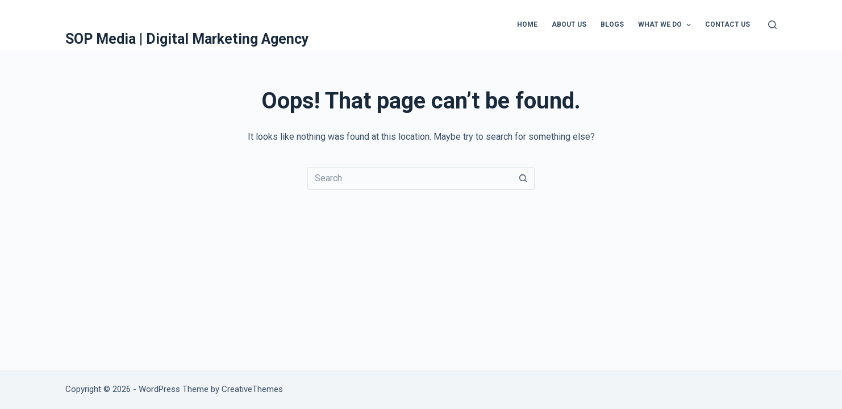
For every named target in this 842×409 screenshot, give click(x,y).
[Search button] (523, 178)
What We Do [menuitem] (665, 25)
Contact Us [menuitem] (727, 24)
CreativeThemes (252, 389)
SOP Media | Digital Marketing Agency (187, 39)
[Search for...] (409, 178)
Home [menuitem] (527, 24)
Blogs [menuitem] (612, 24)
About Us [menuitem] (569, 24)
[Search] (772, 24)
